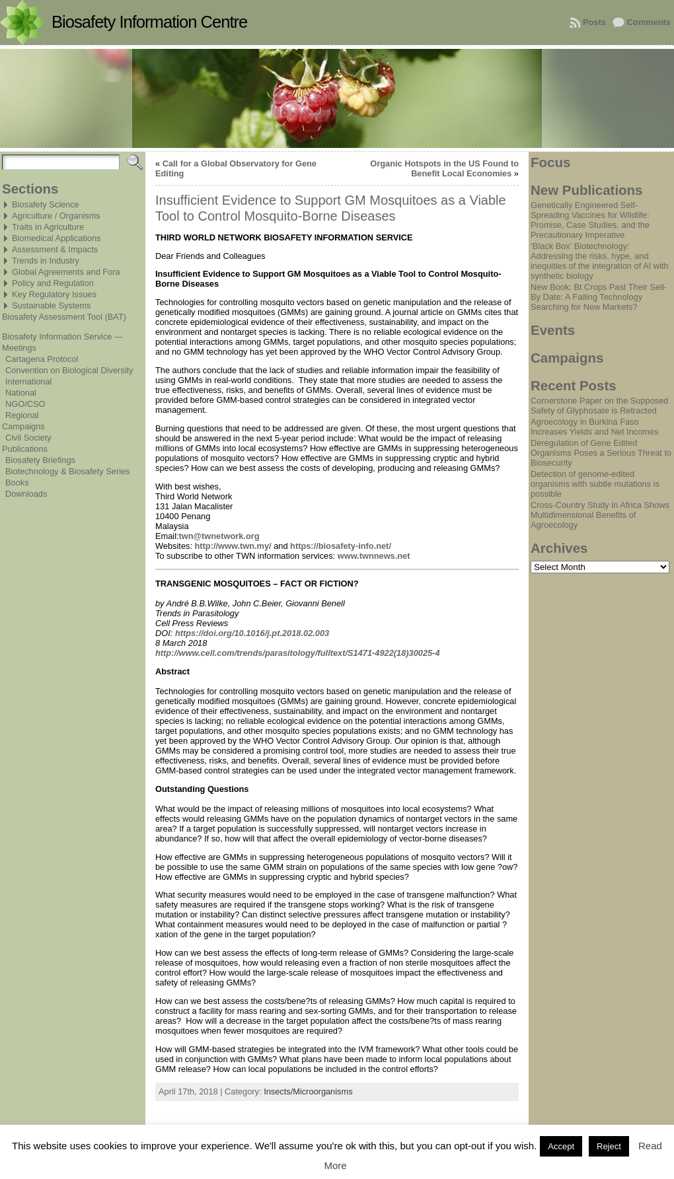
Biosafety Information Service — (62, 336)
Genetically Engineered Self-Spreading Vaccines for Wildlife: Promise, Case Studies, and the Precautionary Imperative (590, 220)
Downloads (26, 494)
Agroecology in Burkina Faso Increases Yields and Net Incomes (594, 427)
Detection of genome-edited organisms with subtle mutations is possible (595, 484)
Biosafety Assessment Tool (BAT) (64, 317)
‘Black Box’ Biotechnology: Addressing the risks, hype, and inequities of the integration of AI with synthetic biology (599, 261)
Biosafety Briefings (40, 460)
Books (17, 482)
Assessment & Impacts (55, 249)
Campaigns (23, 426)
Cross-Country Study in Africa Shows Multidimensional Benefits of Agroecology (600, 515)
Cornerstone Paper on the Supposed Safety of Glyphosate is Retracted (599, 405)
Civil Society (28, 438)
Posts (594, 22)
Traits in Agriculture (48, 227)
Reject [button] (609, 1146)
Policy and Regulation (53, 283)
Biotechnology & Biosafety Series (67, 471)
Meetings (19, 348)
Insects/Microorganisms (308, 1091)
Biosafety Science (45, 204)
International (28, 381)
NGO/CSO (25, 404)
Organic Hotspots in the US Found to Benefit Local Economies (444, 168)
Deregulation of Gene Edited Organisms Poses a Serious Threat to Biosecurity (601, 453)
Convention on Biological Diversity (69, 370)
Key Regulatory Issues (54, 294)
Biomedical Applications (56, 238)
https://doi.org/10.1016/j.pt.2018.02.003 (252, 633)
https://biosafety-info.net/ (340, 546)
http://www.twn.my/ (233, 546)
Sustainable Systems (51, 305)
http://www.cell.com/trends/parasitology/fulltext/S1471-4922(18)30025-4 (297, 653)
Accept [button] (561, 1146)
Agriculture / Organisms (56, 216)
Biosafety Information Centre (149, 22)
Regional (22, 415)
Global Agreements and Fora (66, 272)
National (20, 393)
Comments (649, 22)
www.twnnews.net (374, 556)
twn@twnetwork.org (219, 536)
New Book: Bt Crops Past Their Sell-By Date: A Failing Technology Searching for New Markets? (599, 297)
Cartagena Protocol (41, 359)
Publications (25, 449)
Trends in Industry (45, 261)
